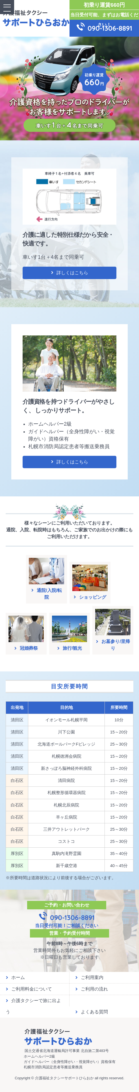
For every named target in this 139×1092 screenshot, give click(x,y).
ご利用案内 (89, 977)
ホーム (15, 977)
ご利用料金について (29, 989)
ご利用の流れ (91, 989)
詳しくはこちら (69, 272)
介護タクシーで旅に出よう (33, 1002)
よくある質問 (91, 1011)
